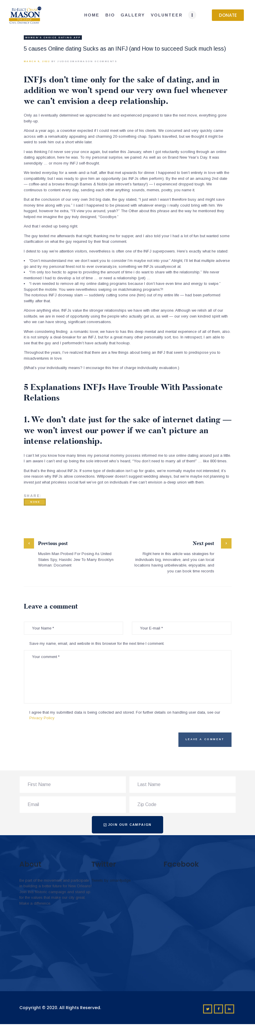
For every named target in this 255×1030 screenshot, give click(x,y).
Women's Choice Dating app (53, 37)
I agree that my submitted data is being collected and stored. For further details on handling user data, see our (124, 715)
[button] (228, 15)
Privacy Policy (42, 718)
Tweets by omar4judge (111, 880)
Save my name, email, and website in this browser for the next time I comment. (96, 643)
